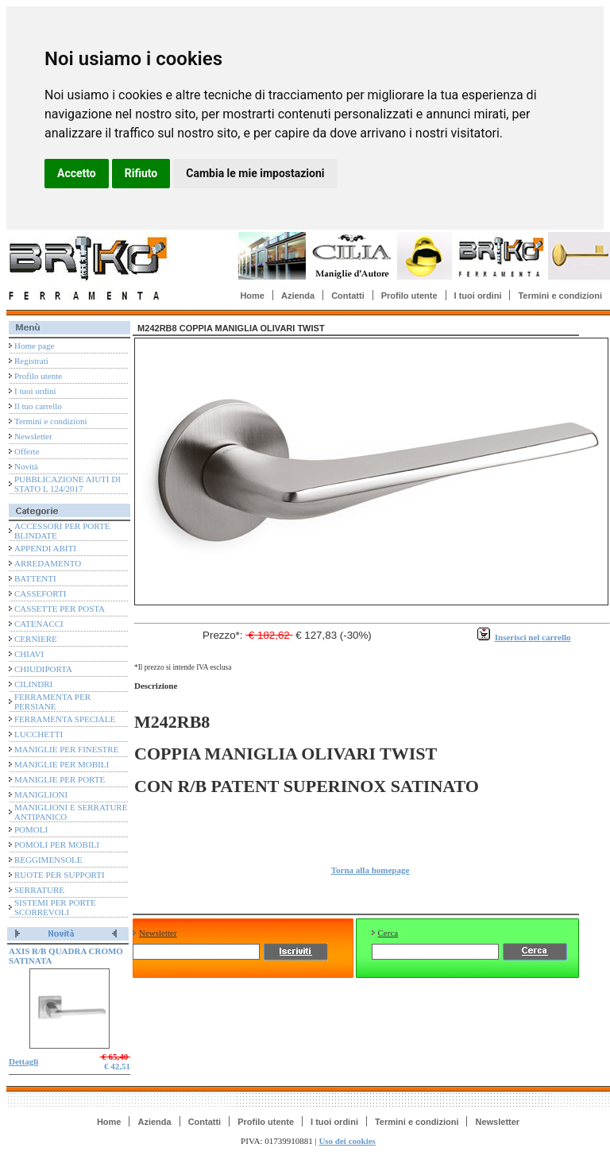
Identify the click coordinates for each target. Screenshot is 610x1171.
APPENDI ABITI (45, 548)
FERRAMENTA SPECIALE (64, 719)
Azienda (298, 295)
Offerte (27, 451)
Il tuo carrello (38, 406)
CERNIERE (35, 638)
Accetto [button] (76, 173)
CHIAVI (29, 654)
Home (252, 295)
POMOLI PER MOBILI (56, 844)
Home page (34, 345)
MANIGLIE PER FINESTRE (66, 749)
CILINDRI (33, 684)
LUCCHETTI (38, 734)
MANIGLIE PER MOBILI (61, 764)
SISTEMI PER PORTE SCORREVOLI (55, 907)
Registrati (31, 360)
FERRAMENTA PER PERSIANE (52, 701)
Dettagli (23, 1061)
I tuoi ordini (478, 295)
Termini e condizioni (560, 295)
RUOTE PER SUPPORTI (59, 874)
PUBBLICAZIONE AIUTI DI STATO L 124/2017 (67, 483)
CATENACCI (39, 623)
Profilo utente (409, 295)
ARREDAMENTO (47, 563)
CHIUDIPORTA (43, 669)
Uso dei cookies (347, 1141)
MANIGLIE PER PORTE (59, 779)
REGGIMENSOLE (48, 859)
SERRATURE (39, 890)
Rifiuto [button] (141, 173)
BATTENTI (35, 578)
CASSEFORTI (40, 593)
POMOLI (31, 829)
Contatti (348, 295)
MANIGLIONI (41, 794)
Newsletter (33, 436)
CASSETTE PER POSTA (59, 608)
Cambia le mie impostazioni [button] (255, 173)
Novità (26, 466)
